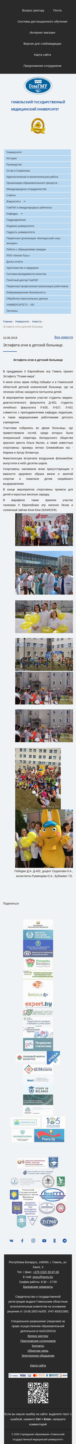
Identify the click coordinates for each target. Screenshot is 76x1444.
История (11, 158)
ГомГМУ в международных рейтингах (29, 207)
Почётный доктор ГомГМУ (22, 280)
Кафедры (12, 213)
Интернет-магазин (42, 32)
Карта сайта (42, 54)
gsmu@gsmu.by (43, 1277)
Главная (7, 321)
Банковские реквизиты (38, 1286)
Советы (11, 195)
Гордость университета (20, 232)
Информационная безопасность (26, 292)
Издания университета (20, 226)
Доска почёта (14, 261)
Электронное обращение (38, 1355)
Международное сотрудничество (26, 189)
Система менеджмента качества (26, 273)
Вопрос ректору (33, 10)
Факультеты (13, 201)
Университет (14, 152)
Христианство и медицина (22, 267)
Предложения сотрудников (42, 65)
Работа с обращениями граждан (26, 249)
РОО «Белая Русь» (18, 255)
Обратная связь (38, 1350)
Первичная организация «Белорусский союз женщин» (33, 241)
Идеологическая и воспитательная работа (32, 176)
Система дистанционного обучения (42, 21)
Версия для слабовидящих (43, 43)
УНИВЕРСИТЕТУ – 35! (20, 304)
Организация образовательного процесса (31, 182)
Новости (37, 321)
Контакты (38, 1345)
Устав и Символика (18, 170)
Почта (57, 10)
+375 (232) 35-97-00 (46, 1272)
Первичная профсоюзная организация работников (37, 286)
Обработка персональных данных (27, 298)
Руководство (14, 164)
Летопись (12, 310)
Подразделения (16, 219)
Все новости (61, 338)
